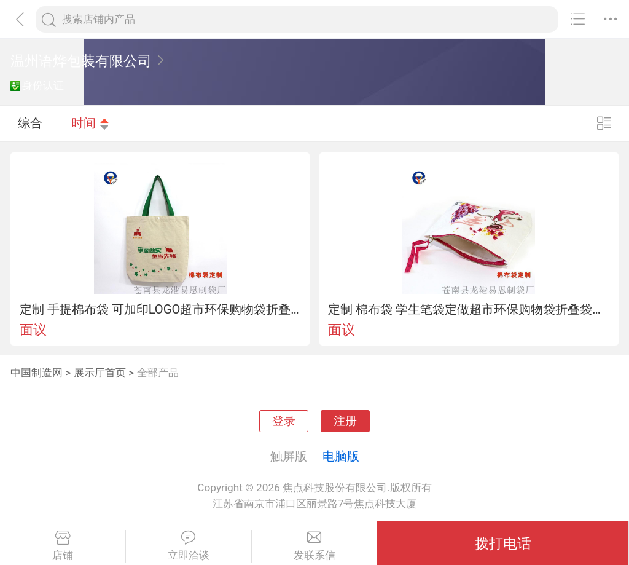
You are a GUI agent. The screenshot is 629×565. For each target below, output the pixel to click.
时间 (90, 123)
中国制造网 (36, 372)
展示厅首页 (100, 372)
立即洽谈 (189, 546)
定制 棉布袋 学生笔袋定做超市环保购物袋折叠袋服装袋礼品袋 (468, 309)
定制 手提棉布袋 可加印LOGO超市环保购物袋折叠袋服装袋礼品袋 (160, 309)
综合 (30, 123)
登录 (283, 421)
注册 (345, 421)
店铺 (63, 546)
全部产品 (158, 372)
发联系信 (315, 546)
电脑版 (340, 456)
